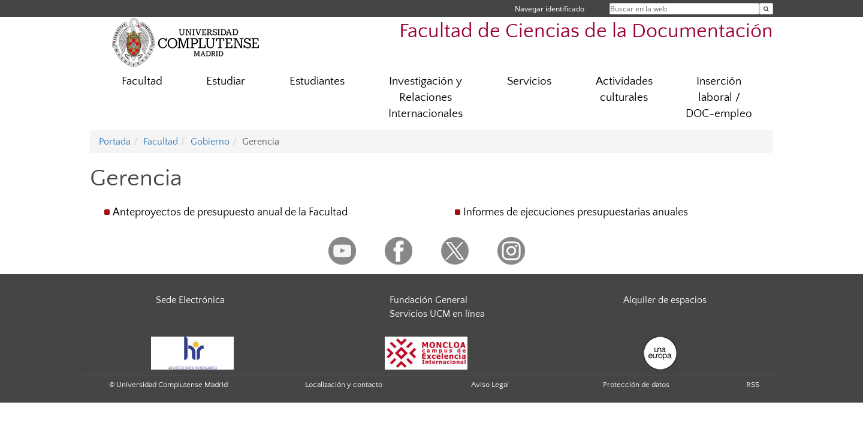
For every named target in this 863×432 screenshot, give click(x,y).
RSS (752, 384)
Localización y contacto (343, 384)
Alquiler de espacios (665, 300)
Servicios (529, 81)
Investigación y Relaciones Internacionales (425, 97)
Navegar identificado (549, 9)
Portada (115, 141)
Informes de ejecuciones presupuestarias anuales (575, 212)
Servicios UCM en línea (437, 313)
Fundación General (428, 300)
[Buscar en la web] (766, 8)
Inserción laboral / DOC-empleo (719, 97)
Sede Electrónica (190, 300)
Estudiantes (317, 81)
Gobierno (210, 141)
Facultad (142, 81)
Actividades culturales (624, 89)
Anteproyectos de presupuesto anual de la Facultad (230, 212)
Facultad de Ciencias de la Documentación (586, 31)
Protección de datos (636, 384)
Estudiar (225, 81)
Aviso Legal (490, 384)
